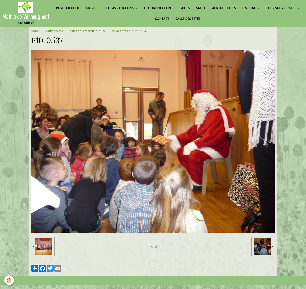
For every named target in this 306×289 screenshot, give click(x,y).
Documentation (158, 8)
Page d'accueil (67, 8)
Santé (201, 8)
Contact (162, 19)
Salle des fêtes (188, 19)
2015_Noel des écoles (116, 31)
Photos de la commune (82, 31)
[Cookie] (9, 280)
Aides (185, 8)
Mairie (91, 8)
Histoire (249, 8)
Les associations (120, 8)
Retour (153, 246)
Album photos (224, 8)
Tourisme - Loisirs (281, 8)
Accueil (35, 31)
